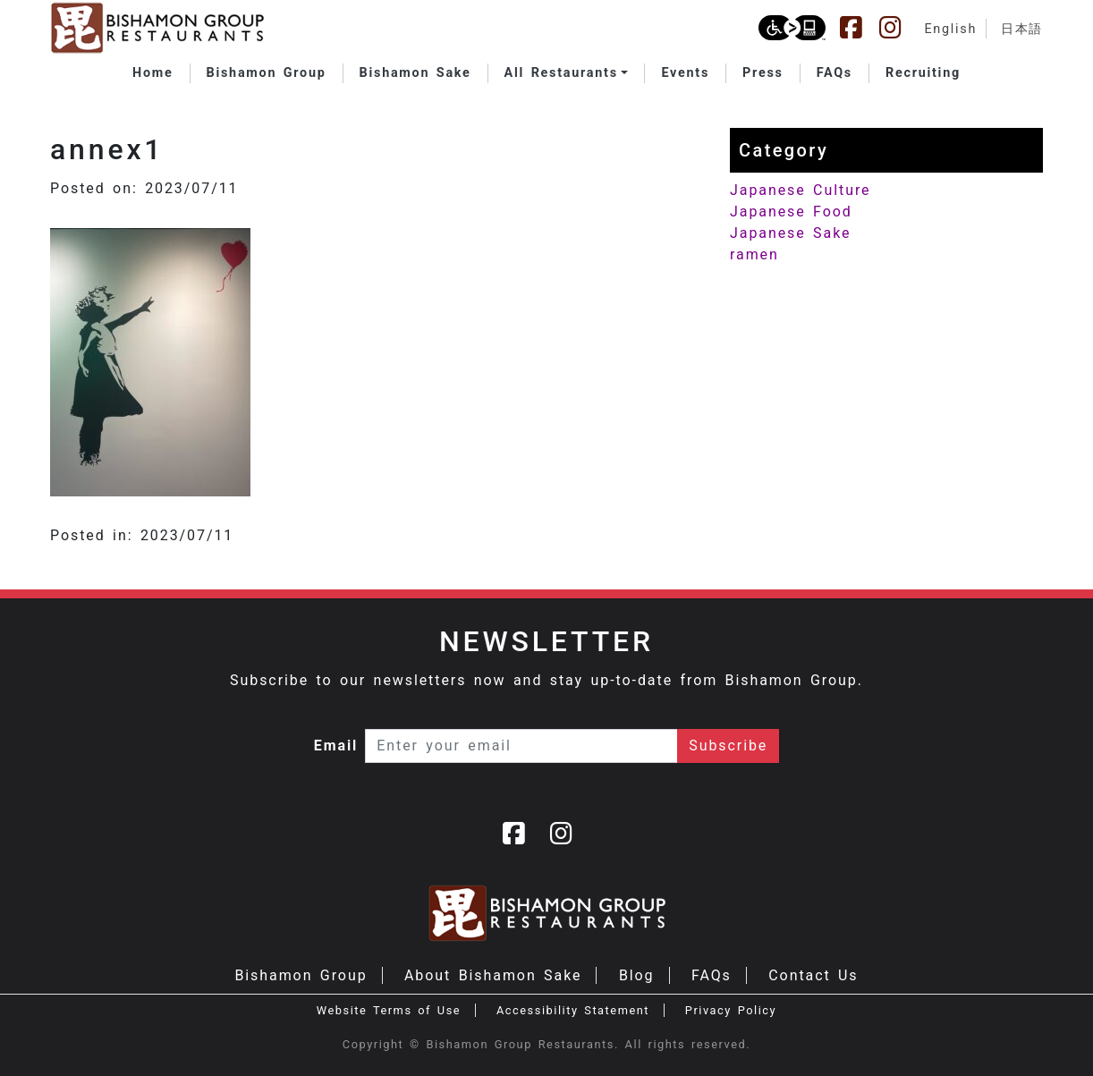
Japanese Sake (790, 233)
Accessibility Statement (572, 1010)
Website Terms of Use (389, 1010)
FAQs (711, 975)
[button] (566, 73)
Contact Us (813, 975)
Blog (637, 975)
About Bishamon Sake (492, 975)
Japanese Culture (800, 190)
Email (336, 745)
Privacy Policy (730, 1010)
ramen (754, 254)
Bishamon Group (300, 975)
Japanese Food (791, 211)
